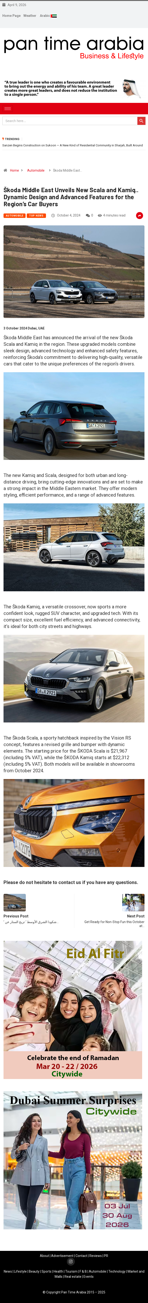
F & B (83, 1271)
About (44, 1256)
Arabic (45, 16)
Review (94, 1256)
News (8, 1271)
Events (88, 1276)
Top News (36, 215)
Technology (116, 1271)
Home (14, 170)
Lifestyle (20, 1271)
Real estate (73, 1276)
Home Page (11, 16)
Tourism (71, 1271)
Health (58, 1271)
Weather (29, 16)
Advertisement (62, 1256)
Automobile (36, 170)
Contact (81, 1256)
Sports (46, 1271)
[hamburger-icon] (7, 108)
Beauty (34, 1271)
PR (106, 1256)
